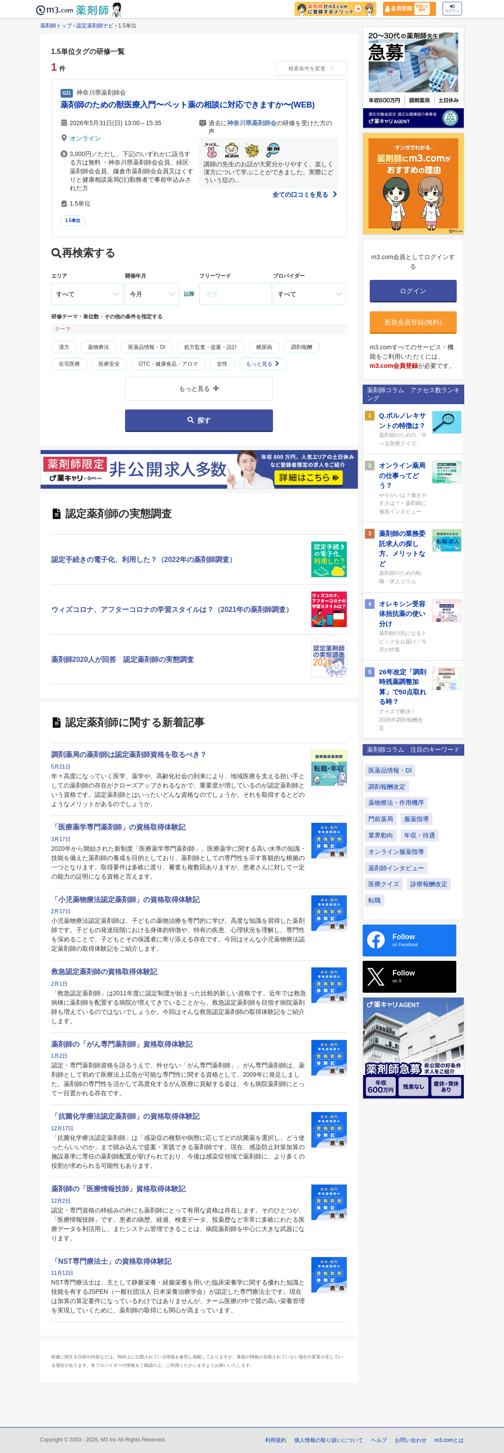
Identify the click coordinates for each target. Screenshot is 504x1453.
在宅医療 (69, 364)
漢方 (64, 347)
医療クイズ (383, 883)
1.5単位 (73, 220)
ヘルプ (379, 1440)
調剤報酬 (301, 347)
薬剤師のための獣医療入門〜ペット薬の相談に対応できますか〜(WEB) (188, 104)
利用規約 (275, 1440)
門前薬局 (380, 818)
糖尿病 (264, 347)
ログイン (452, 8)
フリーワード (215, 276)
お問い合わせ (411, 1440)
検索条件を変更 (311, 68)
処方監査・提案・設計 (210, 347)
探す (199, 420)
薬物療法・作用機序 (396, 802)
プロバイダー (289, 276)
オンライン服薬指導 (396, 851)
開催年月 (135, 276)
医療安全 (109, 364)
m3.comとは (449, 1440)
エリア (59, 276)
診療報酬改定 (428, 883)
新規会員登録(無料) (413, 322)
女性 (222, 364)
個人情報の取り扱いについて (328, 1440)
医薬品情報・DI (146, 347)
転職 (374, 900)
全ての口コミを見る (305, 194)
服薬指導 (416, 818)
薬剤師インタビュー (396, 868)
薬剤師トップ (56, 26)
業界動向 (380, 835)
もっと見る (262, 364)
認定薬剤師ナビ (95, 26)
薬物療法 (98, 347)
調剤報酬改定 (386, 786)
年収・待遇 (419, 835)
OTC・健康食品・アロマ (168, 364)
